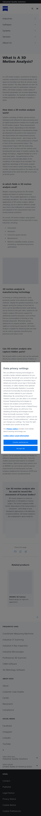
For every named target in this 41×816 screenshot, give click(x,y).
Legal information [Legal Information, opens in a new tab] (22, 435)
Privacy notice (12, 428)
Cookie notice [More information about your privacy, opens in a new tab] (8, 435)
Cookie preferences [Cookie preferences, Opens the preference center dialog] (20, 442)
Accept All (21, 448)
